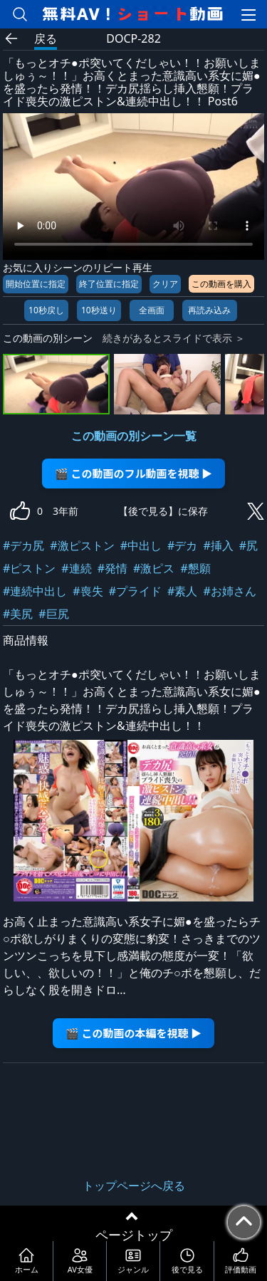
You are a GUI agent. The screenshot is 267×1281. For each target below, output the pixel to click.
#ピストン (29, 568)
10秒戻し (46, 310)
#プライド (135, 591)
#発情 (112, 568)
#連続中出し (35, 591)
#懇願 (195, 568)
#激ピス (153, 568)
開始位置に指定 (36, 284)
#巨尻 (53, 614)
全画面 (151, 310)
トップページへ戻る (134, 1185)
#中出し (141, 545)
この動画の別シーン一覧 (134, 436)
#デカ (182, 545)
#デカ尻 (23, 545)
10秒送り (99, 310)
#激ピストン (82, 545)
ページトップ (133, 1234)
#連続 (76, 568)
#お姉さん (229, 591)
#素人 (182, 591)
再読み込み (209, 310)
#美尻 (18, 614)
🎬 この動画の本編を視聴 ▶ (133, 1032)
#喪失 (88, 591)
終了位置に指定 (109, 284)
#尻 (248, 545)
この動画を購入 (221, 284)
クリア (165, 284)
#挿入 (218, 545)
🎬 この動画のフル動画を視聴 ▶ (133, 473)
